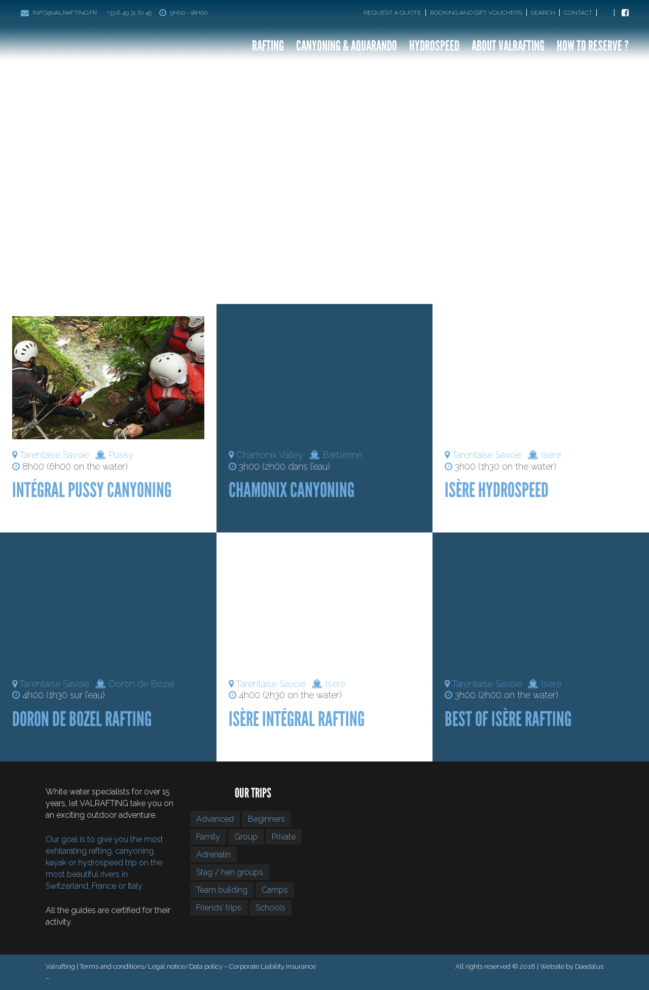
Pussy (121, 454)
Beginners (266, 819)
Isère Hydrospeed (497, 490)
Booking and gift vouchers (476, 12)
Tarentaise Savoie (54, 454)
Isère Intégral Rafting (297, 719)
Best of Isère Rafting (508, 719)
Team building (221, 890)
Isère (551, 454)
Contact (578, 12)
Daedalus (589, 966)
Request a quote (392, 12)
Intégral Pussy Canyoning (91, 490)
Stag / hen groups (229, 872)
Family (208, 837)
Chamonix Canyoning (291, 490)
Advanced (215, 819)
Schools (270, 907)
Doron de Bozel (141, 683)
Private (284, 837)
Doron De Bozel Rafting (82, 719)
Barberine (342, 454)
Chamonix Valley (269, 454)
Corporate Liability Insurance (272, 966)
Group (246, 837)
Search (543, 12)
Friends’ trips (218, 907)
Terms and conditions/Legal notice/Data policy (151, 966)
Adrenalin (213, 854)
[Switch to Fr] (608, 12)
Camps (275, 890)
